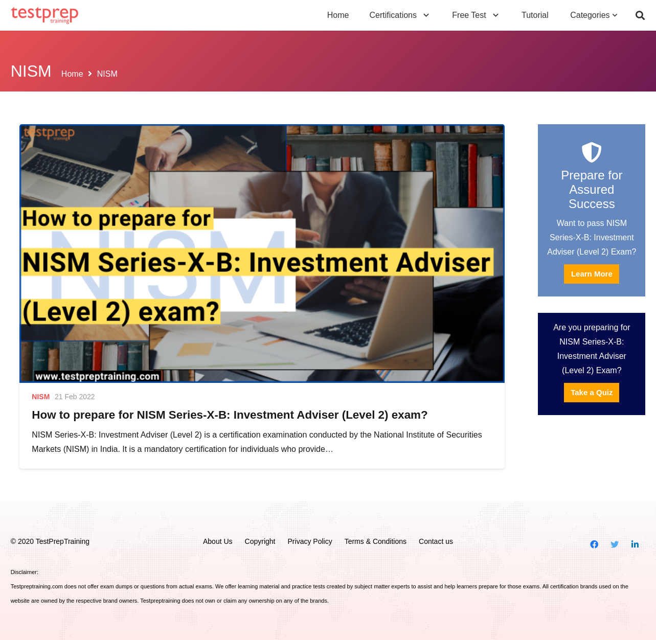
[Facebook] (594, 544)
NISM (41, 397)
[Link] (45, 16)
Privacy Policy (310, 541)
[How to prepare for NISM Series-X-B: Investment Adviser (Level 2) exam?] (261, 253)
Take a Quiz (592, 392)
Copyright (260, 541)
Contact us (436, 541)
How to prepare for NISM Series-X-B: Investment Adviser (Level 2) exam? (229, 414)
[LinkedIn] (635, 544)
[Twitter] (614, 544)
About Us (218, 541)
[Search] (640, 15)
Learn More (592, 273)
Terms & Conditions (375, 541)
